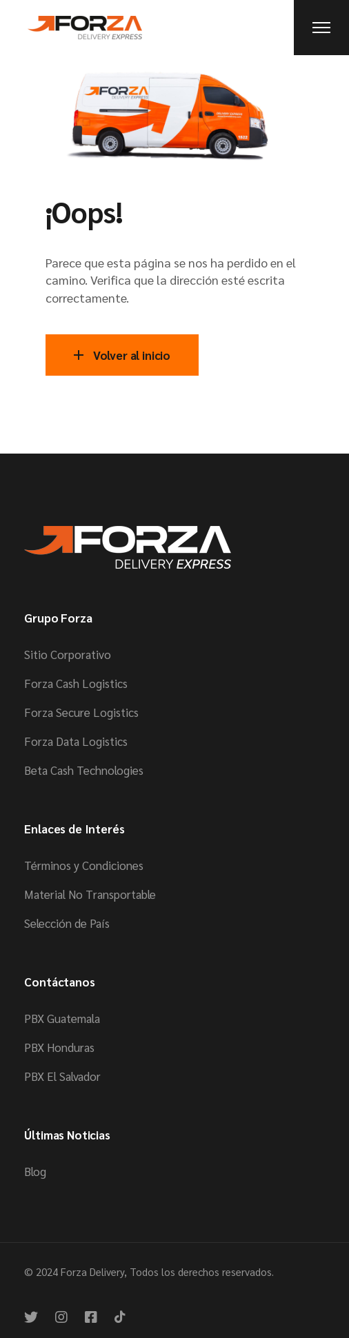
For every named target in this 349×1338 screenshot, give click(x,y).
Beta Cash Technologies (83, 770)
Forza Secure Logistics (81, 712)
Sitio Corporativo (67, 654)
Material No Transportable (90, 894)
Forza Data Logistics (76, 741)
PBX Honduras (59, 1047)
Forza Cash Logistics (76, 683)
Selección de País (67, 923)
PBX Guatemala (62, 1018)
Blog (35, 1171)
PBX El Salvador (62, 1076)
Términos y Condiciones (83, 865)
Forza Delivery (92, 1271)
